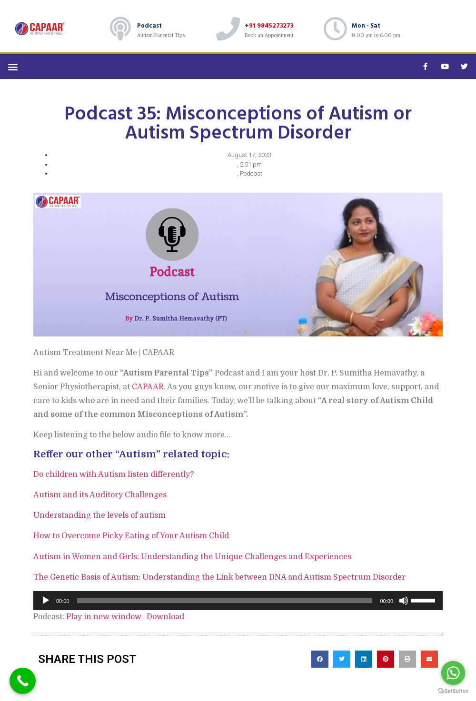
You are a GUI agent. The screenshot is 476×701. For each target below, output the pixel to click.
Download (165, 616)
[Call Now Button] (23, 681)
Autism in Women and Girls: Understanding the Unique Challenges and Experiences (192, 557)
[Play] (45, 600)
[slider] (225, 600)
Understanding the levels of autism (99, 515)
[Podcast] (120, 28)
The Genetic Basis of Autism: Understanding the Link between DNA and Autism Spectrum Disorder (219, 577)
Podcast (149, 25)
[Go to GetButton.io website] (453, 691)
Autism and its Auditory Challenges (100, 495)
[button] (12, 66)
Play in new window (103, 616)
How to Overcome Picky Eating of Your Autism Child (131, 536)
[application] (238, 600)
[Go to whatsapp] (453, 673)
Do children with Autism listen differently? (113, 474)
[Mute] (403, 600)
